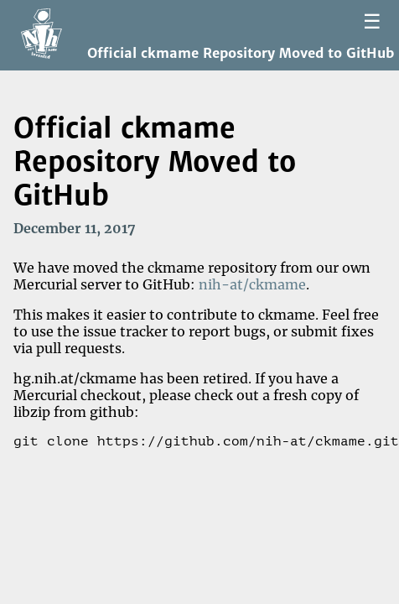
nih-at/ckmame (252, 284)
